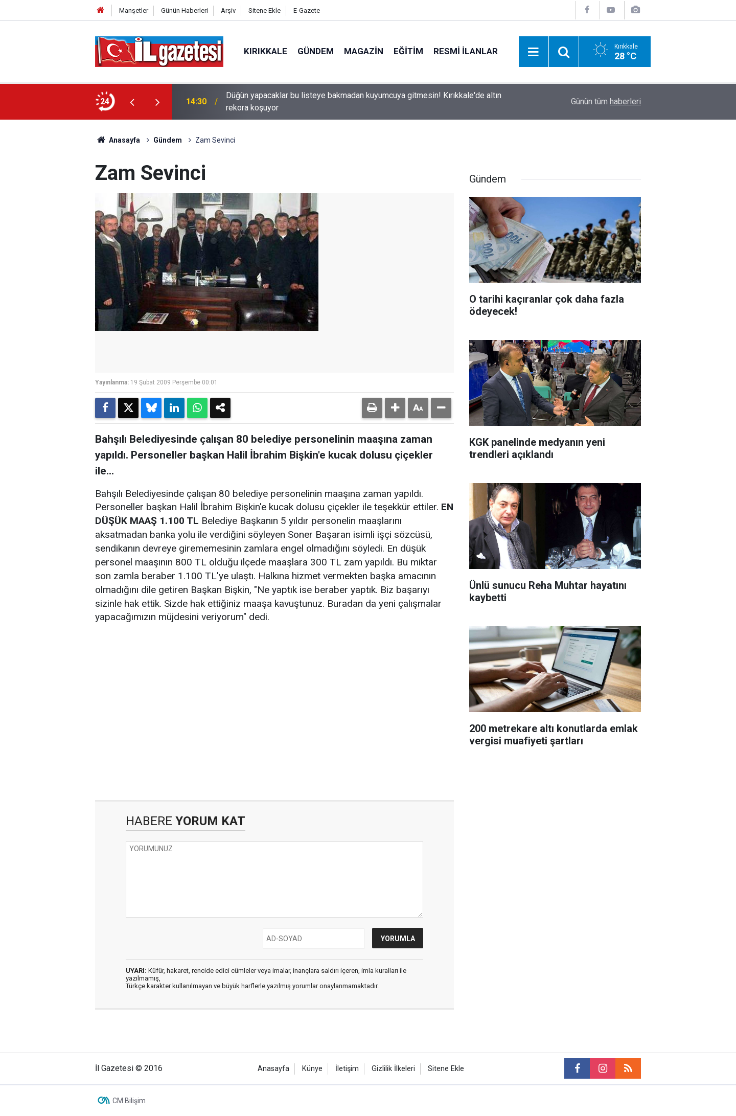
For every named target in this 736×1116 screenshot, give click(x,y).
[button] (395, 408)
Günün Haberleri (184, 10)
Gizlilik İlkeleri (393, 1068)
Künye (312, 1068)
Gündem (315, 51)
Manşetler (133, 10)
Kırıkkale (265, 51)
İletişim (347, 1068)
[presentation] (132, 102)
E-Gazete (306, 10)
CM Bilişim (129, 1101)
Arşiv (228, 10)
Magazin (363, 51)
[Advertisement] (46, 273)
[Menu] (533, 52)
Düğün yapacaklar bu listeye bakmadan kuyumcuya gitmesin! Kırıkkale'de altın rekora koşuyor (363, 101)
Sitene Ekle (264, 10)
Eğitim (408, 51)
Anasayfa (117, 140)
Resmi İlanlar (465, 51)
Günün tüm (606, 101)
